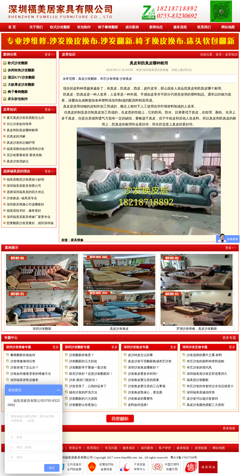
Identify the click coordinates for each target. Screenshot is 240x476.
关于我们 (36, 27)
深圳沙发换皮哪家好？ (143, 367)
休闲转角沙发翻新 (21, 70)
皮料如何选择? (138, 405)
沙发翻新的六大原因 (83, 398)
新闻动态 (156, 27)
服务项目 (129, 448)
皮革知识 (231, 54)
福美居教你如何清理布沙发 (25, 149)
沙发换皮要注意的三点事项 (146, 386)
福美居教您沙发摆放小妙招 (25, 179)
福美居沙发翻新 (198, 380)
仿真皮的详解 (16, 136)
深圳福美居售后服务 (24, 380)
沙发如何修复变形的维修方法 (30, 373)
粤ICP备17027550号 (183, 457)
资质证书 (75, 448)
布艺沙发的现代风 (199, 367)
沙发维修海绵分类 (22, 361)
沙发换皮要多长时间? (142, 373)
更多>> (49, 54)
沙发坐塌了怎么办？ (24, 367)
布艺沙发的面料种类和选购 (205, 361)
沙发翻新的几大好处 (83, 361)
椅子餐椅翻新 (108, 27)
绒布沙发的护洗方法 (83, 392)
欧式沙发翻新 (60, 27)
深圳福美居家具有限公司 (24, 185)
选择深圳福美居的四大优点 (25, 192)
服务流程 (180, 27)
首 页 (12, 27)
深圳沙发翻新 (42, 328)
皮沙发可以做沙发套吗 (202, 398)
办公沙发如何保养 (19, 124)
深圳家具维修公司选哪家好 (25, 204)
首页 (219, 54)
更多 (56, 347)
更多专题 (229, 338)
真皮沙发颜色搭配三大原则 (205, 405)
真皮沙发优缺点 (18, 161)
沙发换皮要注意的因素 (143, 380)
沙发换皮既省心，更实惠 (145, 392)
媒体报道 (183, 448)
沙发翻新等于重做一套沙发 (88, 367)
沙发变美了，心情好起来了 (88, 386)
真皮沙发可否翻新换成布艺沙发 (150, 361)
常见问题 (111, 448)
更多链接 (229, 428)
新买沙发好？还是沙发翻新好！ (91, 373)
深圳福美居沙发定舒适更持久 (207, 373)
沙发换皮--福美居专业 (22, 198)
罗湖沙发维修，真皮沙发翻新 (196, 328)
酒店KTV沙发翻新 (21, 77)
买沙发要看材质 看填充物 (24, 155)
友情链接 (201, 448)
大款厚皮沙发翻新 (21, 84)
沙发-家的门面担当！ (83, 380)
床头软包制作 (18, 99)
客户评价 (165, 448)
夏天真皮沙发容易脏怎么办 (25, 117)
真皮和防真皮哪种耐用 (22, 130)
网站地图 (228, 27)
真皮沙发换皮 (119, 328)
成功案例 (132, 27)
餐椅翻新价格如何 (22, 355)
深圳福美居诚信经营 (201, 392)
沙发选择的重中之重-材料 (204, 355)
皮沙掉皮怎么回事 (140, 355)
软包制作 (84, 27)
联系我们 (204, 27)
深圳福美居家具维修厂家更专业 (28, 217)
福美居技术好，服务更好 (24, 210)
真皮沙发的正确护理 (21, 142)
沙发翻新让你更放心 (83, 405)
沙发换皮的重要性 (140, 398)
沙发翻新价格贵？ (81, 355)
